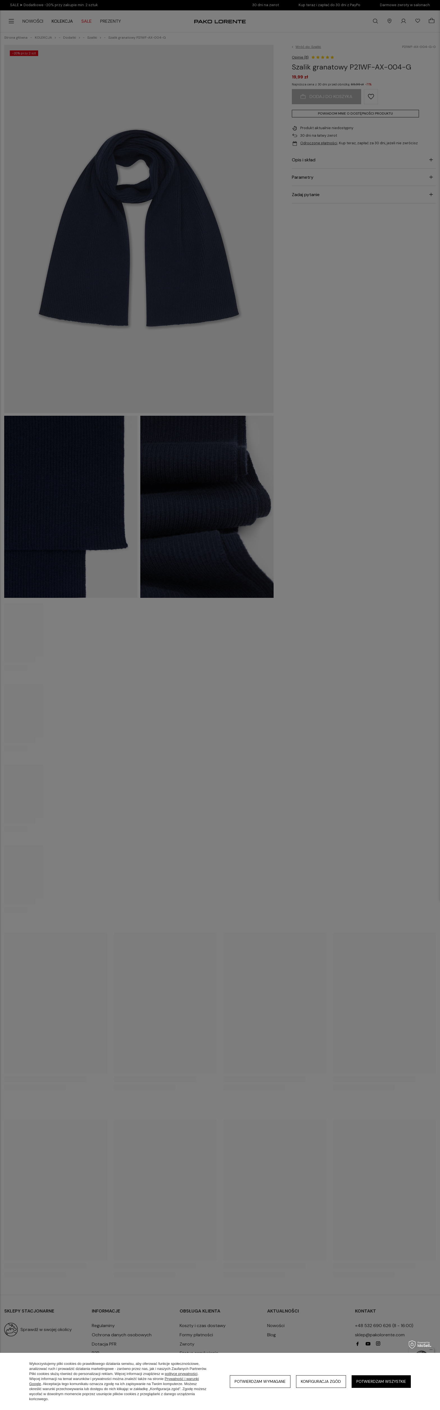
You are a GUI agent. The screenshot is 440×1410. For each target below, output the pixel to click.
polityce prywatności (181, 1374)
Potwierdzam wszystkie (381, 1381)
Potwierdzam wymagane (260, 1381)
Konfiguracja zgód (321, 1381)
